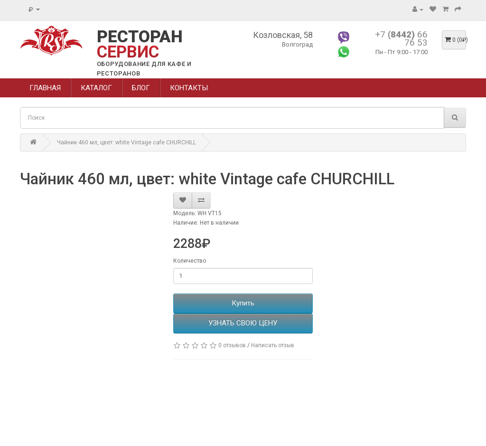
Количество (189, 260)
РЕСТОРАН (140, 44)
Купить (243, 303)
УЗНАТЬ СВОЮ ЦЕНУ (242, 323)
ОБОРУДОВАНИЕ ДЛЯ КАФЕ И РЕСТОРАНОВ (144, 68)
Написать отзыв (272, 345)
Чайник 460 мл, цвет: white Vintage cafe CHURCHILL (126, 142)
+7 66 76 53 (401, 38)
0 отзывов (232, 345)
